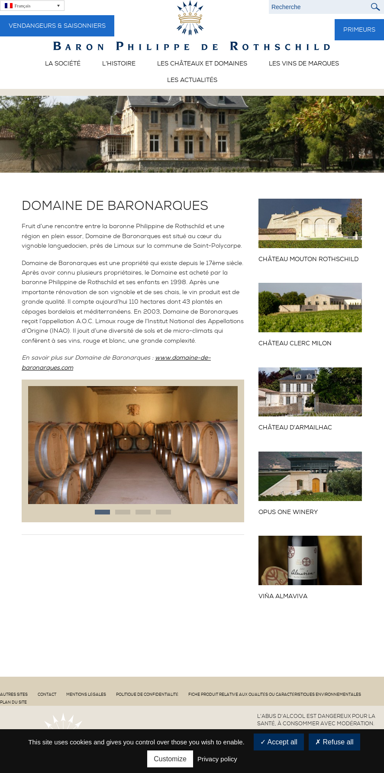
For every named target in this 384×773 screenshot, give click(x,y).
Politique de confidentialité (147, 694)
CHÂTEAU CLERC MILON (295, 343)
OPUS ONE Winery (288, 512)
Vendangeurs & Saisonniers (57, 25)
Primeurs (359, 29)
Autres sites (14, 694)
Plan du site (13, 702)
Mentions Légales (86, 694)
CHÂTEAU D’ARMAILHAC (295, 427)
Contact (47, 694)
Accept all (278, 742)
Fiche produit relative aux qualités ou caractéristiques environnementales (274, 694)
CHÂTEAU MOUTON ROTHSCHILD (308, 259)
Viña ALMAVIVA (282, 596)
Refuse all (334, 742)
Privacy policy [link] (217, 759)
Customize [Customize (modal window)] (170, 759)
